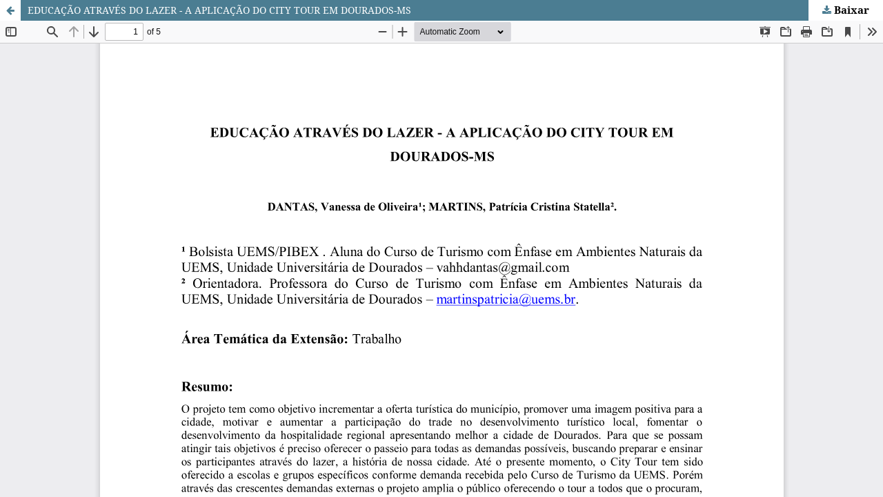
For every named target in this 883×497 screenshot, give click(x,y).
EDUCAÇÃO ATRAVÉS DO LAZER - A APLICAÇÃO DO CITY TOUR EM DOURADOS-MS (219, 10)
